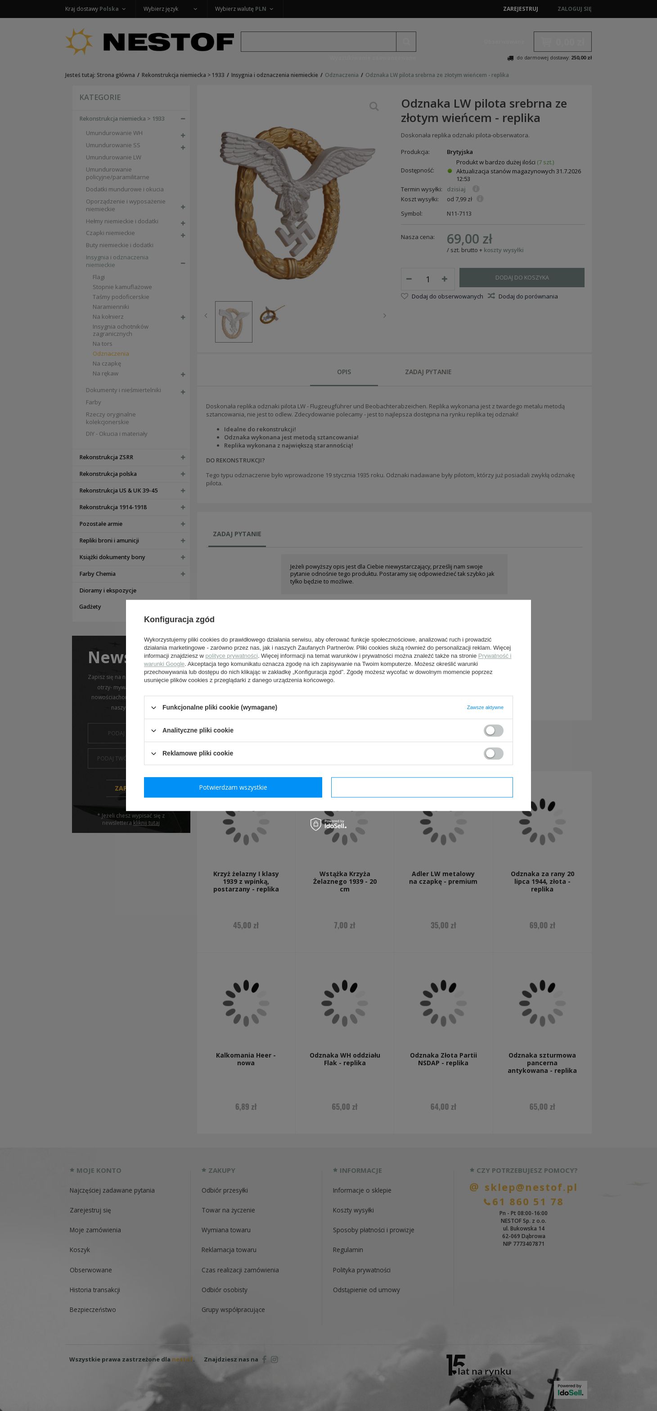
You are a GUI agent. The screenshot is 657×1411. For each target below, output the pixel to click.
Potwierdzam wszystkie (424, 787)
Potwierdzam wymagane (235, 787)
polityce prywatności (232, 655)
